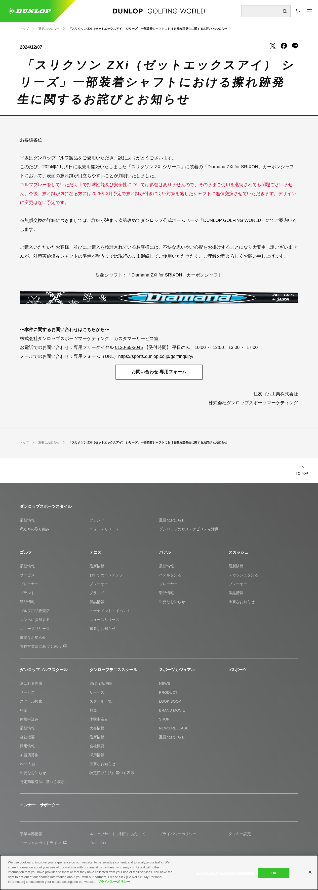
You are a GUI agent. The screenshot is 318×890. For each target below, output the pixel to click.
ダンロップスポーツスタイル (46, 506)
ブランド (96, 520)
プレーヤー (29, 584)
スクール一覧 (100, 701)
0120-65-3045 (129, 347)
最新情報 (27, 520)
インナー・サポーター (40, 805)
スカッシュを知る (243, 575)
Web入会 (27, 764)
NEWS (164, 683)
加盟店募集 (29, 755)
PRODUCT (168, 692)
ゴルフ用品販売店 (35, 611)
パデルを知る (170, 575)
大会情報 (96, 728)
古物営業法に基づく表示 (43, 646)
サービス (27, 575)
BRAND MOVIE (172, 710)
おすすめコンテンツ (106, 575)
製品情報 (27, 602)
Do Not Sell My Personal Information (225, 873)
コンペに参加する (35, 619)
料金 (23, 710)
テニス (95, 552)
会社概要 (27, 737)
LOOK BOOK (170, 701)
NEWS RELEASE (173, 728)
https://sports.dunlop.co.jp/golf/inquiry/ (155, 356)
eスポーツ (238, 670)
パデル (165, 552)
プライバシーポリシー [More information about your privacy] (114, 882)
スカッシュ (238, 552)
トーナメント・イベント (109, 611)
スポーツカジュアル (177, 670)
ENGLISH (97, 843)
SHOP (164, 719)
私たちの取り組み (35, 529)
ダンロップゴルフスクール (44, 670)
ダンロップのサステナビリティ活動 (189, 529)
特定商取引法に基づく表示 (42, 782)
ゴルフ (26, 552)
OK (274, 873)
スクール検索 (31, 701)
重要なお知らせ (172, 520)
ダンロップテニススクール (113, 670)
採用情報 (27, 746)
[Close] (310, 872)
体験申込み (29, 719)
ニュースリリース (104, 529)
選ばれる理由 (31, 683)
